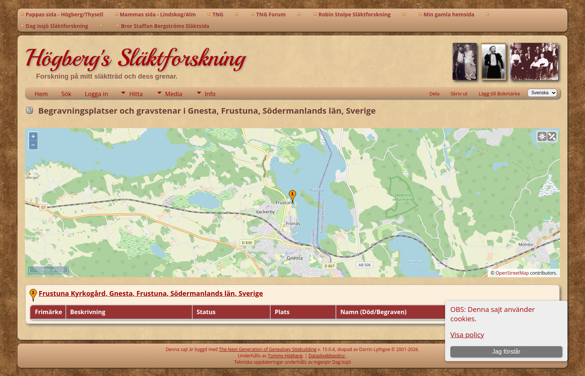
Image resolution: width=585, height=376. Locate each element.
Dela (434, 93)
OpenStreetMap (512, 273)
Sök (66, 94)
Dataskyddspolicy (327, 356)
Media (173, 94)
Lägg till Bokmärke (499, 93)
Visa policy (467, 334)
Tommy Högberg (285, 356)
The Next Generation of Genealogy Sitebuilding (268, 349)
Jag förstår (506, 351)
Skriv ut (459, 93)
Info (210, 94)
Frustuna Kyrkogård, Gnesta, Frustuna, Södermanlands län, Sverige (151, 293)
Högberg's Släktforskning (135, 58)
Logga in (96, 94)
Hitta (136, 94)
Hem (41, 94)
